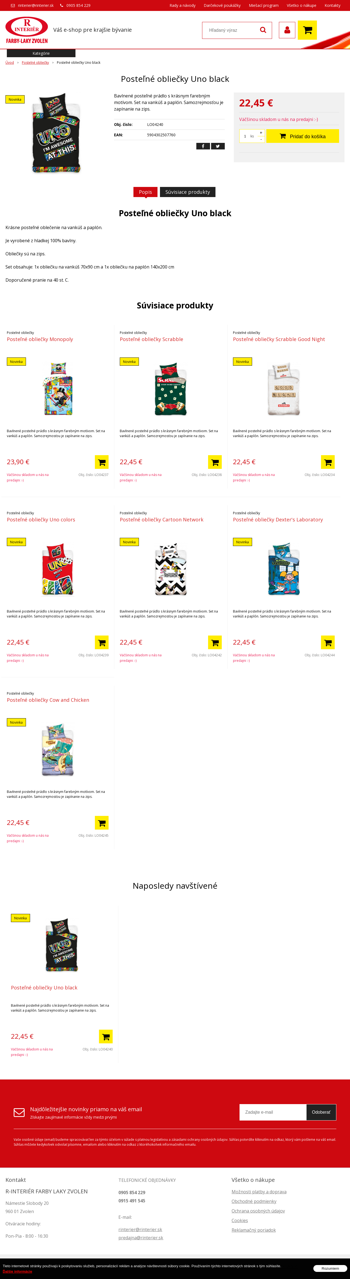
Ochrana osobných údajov (258, 1211)
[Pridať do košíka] (102, 462)
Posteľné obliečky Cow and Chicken (48, 700)
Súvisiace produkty (187, 192)
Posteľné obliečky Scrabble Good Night (279, 339)
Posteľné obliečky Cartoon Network (161, 519)
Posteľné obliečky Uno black (44, 987)
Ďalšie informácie (17, 1274)
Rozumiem (330, 1271)
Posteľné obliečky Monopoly (40, 339)
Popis (145, 192)
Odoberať (321, 1112)
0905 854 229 (78, 5)
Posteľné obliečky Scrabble (151, 339)
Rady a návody (183, 5)
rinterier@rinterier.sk (36, 5)
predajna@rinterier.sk (140, 1238)
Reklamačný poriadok (254, 1230)
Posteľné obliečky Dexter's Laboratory (278, 519)
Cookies (240, 1220)
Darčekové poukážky (222, 5)
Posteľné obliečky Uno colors (41, 519)
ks (252, 136)
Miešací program (264, 5)
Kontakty (332, 5)
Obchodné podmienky (254, 1201)
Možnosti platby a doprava (259, 1192)
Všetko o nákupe (301, 5)
